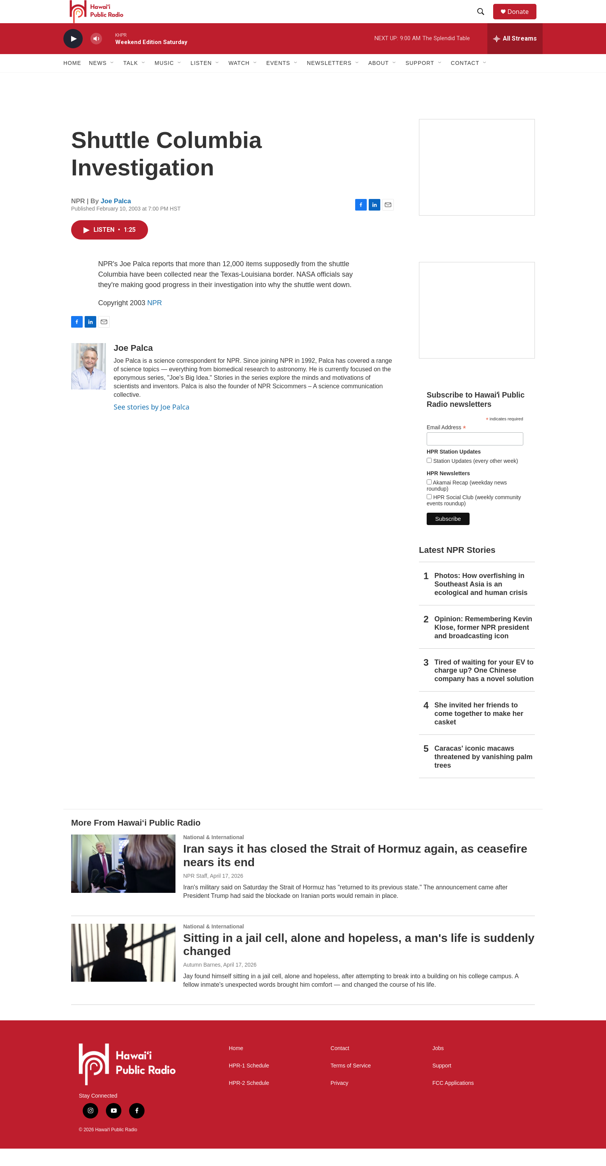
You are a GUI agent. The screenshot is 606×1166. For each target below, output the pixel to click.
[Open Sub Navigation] (112, 80)
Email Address (446, 445)
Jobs (438, 1066)
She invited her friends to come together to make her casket (478, 731)
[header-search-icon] (484, 20)
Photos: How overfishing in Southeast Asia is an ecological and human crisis (481, 601)
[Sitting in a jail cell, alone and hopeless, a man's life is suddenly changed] (123, 970)
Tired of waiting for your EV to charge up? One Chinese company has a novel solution (484, 688)
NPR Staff (195, 893)
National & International (213, 855)
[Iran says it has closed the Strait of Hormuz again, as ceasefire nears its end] (123, 881)
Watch (239, 80)
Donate (523, 20)
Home (72, 80)
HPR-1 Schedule (249, 1083)
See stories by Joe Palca (151, 424)
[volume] (96, 56)
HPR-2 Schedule (249, 1100)
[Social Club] (477, 328)
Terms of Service (350, 1083)
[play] (73, 56)
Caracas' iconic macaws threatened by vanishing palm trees (483, 774)
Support (441, 1083)
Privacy (339, 1100)
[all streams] (515, 56)
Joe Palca (116, 218)
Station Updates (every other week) (475, 478)
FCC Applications (453, 1100)
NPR (154, 320)
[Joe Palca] (88, 383)
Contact (339, 1066)
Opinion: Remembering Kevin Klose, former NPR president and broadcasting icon (483, 644)
